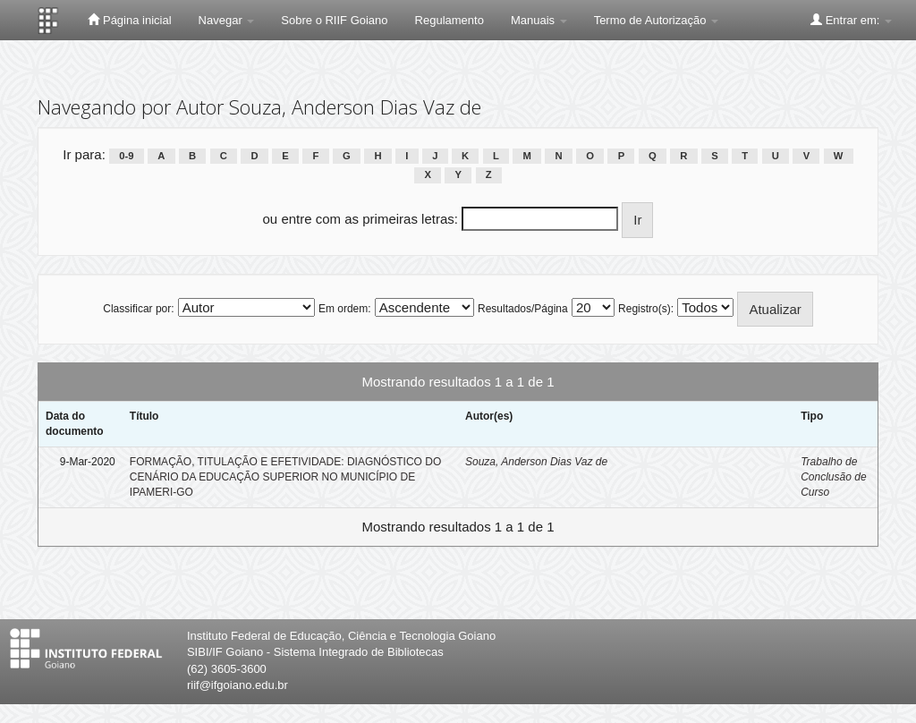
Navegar (227, 20)
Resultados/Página (523, 308)
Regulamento (449, 20)
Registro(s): (646, 308)
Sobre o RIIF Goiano (334, 20)
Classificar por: (138, 308)
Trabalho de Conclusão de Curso (833, 476)
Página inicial (129, 20)
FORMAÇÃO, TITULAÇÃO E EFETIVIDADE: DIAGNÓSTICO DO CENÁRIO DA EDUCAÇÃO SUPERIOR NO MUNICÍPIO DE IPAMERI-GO (286, 476)
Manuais (539, 20)
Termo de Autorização (656, 20)
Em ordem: (344, 308)
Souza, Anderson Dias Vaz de (536, 461)
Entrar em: (851, 20)
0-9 (126, 155)
